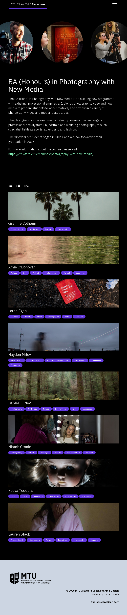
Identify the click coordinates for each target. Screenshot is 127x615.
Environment (60, 409)
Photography (63, 229)
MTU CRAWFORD (28, 4)
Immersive (38, 496)
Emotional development (57, 360)
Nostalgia (44, 452)
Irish (74, 409)
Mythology (32, 409)
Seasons (94, 540)
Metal (67, 316)
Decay (14, 496)
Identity (27, 316)
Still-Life (79, 316)
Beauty (58, 452)
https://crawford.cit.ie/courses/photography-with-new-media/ (51, 154)
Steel (39, 316)
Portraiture (62, 540)
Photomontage (51, 273)
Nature (14, 273)
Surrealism (86, 496)
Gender (14, 316)
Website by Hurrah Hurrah (105, 594)
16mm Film (96, 360)
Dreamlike (80, 273)
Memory (89, 452)
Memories (15, 365)
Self (24, 273)
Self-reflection (34, 360)
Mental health (17, 229)
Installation (54, 496)
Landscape (34, 229)
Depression (34, 540)
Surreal (67, 273)
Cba (26, 186)
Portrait (48, 229)
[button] (113, 4)
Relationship (16, 360)
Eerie (25, 496)
